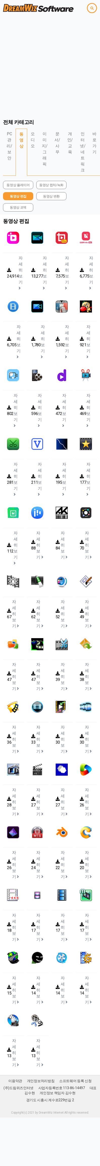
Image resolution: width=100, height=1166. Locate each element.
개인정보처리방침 (41, 1081)
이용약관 (15, 1081)
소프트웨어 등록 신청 (75, 1081)
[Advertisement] (47, 66)
